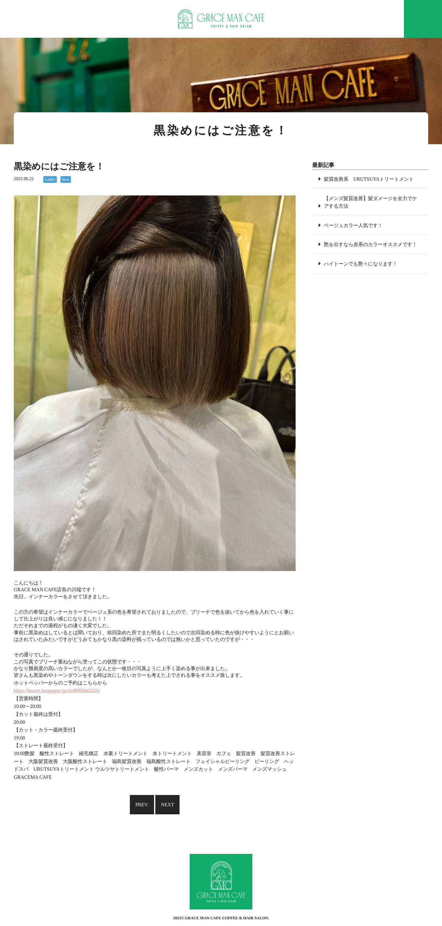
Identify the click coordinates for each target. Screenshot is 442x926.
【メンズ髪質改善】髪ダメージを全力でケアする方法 (370, 202)
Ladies (50, 179)
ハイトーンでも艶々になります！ (360, 263)
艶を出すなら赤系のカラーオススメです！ (370, 244)
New (65, 179)
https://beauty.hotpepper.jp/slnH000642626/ (57, 690)
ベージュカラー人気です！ (353, 225)
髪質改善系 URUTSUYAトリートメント (369, 179)
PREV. (142, 804)
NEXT (167, 804)
